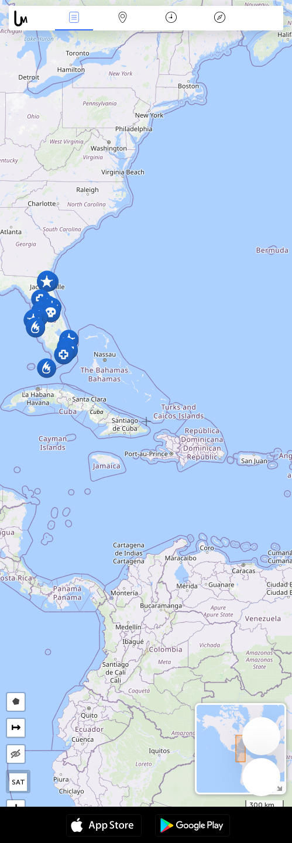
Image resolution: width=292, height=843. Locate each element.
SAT (18, 782)
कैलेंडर (171, 18)
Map (123, 18)
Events (74, 18)
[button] (46, 281)
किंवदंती (219, 18)
